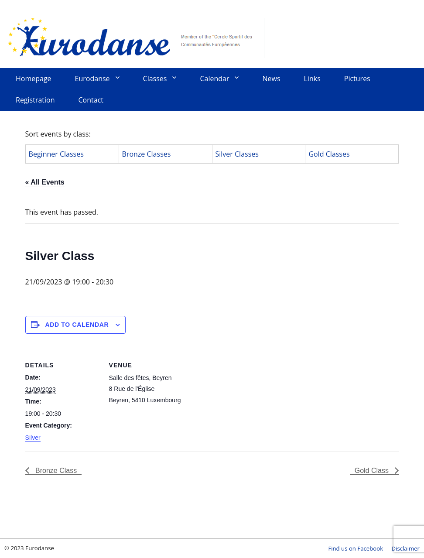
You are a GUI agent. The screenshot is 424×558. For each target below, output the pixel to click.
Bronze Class (55, 470)
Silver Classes (237, 154)
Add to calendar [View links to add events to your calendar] (77, 324)
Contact (91, 100)
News (271, 78)
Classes (155, 78)
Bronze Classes (146, 154)
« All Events (45, 182)
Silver (33, 437)
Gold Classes (328, 154)
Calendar (214, 78)
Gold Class (373, 470)
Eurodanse (135, 37)
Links (312, 78)
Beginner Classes (56, 154)
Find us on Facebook (355, 548)
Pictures (357, 78)
